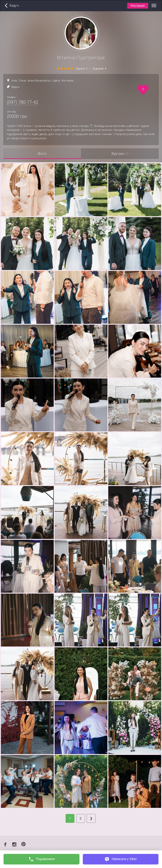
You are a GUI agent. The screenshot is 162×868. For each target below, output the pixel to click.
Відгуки (120, 153)
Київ (14, 80)
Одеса (56, 80)
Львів (22, 80)
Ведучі (15, 87)
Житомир (67, 80)
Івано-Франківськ (39, 80)
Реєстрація (138, 5)
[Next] (91, 818)
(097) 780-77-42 (22, 102)
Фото (42, 153)
